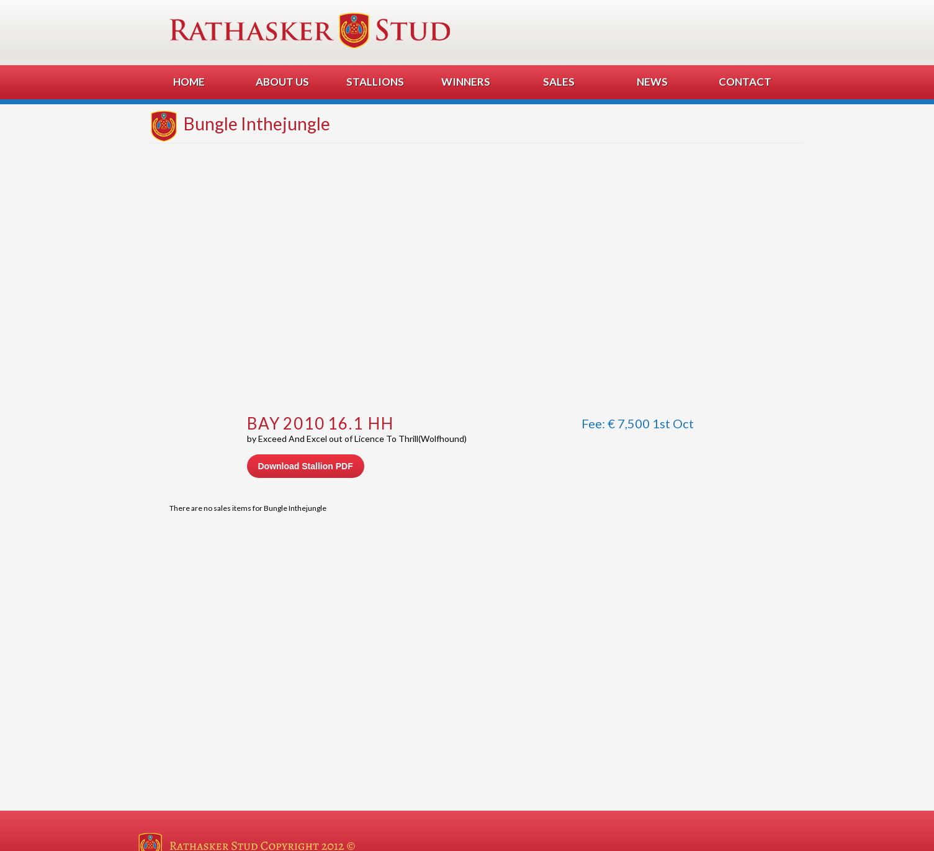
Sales (559, 81)
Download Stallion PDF (305, 466)
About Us (282, 81)
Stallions (375, 81)
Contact (745, 81)
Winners (465, 81)
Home (189, 81)
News (652, 81)
